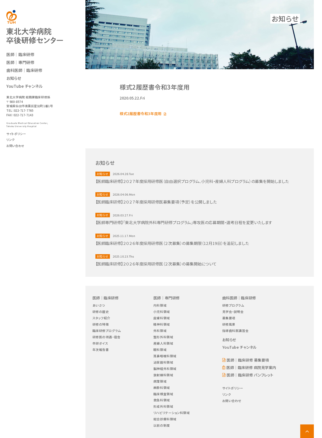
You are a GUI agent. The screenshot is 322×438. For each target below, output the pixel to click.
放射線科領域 (163, 375)
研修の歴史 (100, 311)
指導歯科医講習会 (235, 330)
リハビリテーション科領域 (171, 412)
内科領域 (160, 305)
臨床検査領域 (163, 394)
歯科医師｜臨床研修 (24, 70)
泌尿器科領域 (163, 362)
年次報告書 (100, 349)
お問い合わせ (15, 146)
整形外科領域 (163, 337)
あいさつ (98, 305)
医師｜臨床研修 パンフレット (250, 375)
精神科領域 (161, 324)
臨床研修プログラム (106, 330)
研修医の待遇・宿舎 (106, 337)
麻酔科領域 (161, 387)
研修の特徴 (100, 324)
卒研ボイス (100, 343)
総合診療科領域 (165, 419)
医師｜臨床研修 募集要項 (248, 360)
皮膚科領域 (161, 318)
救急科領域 (161, 400)
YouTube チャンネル (24, 86)
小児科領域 (161, 311)
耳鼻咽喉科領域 (165, 356)
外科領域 (160, 330)
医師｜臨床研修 (20, 54)
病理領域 (160, 381)
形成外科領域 (163, 406)
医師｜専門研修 (20, 62)
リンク (10, 139)
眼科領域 (160, 349)
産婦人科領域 (163, 343)
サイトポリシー (16, 134)
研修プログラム (233, 305)
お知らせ (13, 78)
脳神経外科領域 (165, 368)
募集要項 (228, 318)
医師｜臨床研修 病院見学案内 (251, 367)
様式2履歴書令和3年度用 (141, 113)
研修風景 (228, 324)
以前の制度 (161, 425)
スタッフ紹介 (101, 318)
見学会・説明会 (233, 311)
